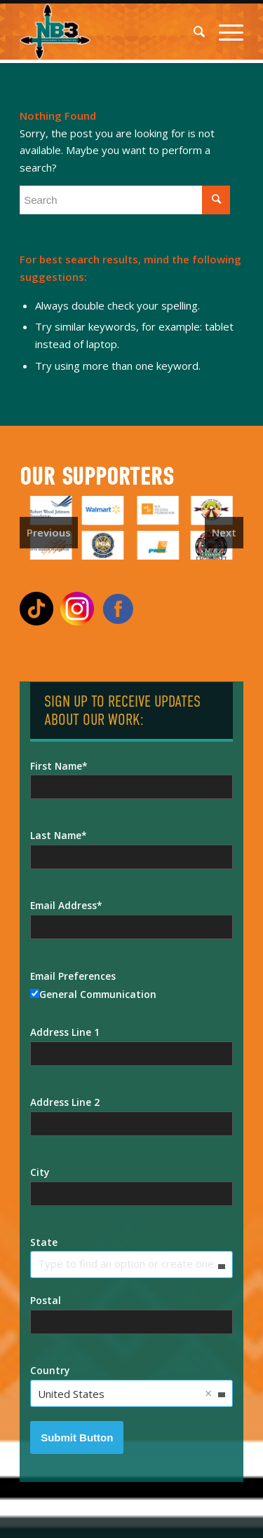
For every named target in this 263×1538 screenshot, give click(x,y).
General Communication (93, 994)
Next (224, 532)
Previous (49, 532)
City (39, 1172)
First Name (56, 766)
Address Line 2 (65, 1102)
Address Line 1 (65, 1032)
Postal (45, 1300)
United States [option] (71, 1394)
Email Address (63, 905)
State (44, 1242)
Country (49, 1370)
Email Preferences (73, 976)
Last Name (55, 835)
